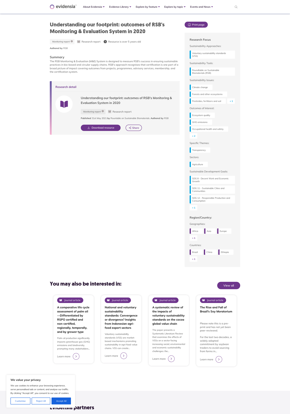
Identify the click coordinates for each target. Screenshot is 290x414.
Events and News (202, 6)
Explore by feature (148, 6)
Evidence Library (120, 6)
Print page (196, 24)
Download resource (100, 127)
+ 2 (193, 136)
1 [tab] (145, 374)
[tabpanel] (73, 331)
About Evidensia (94, 6)
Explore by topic (175, 6)
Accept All (61, 401)
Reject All (41, 401)
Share (135, 127)
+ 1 (231, 101)
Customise (20, 401)
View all (228, 285)
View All (233, 292)
